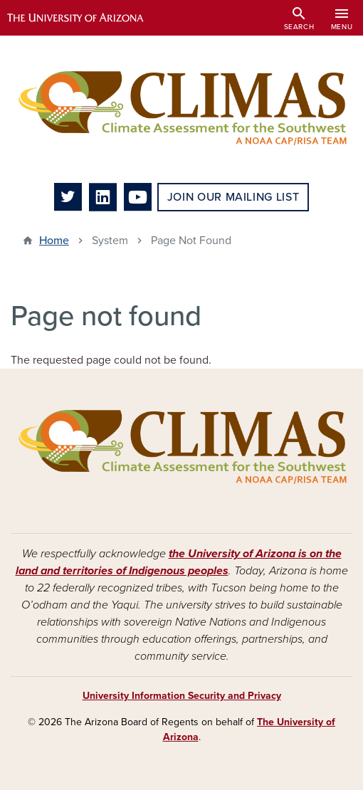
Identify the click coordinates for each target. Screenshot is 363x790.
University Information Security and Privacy (182, 696)
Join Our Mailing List (233, 197)
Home (54, 240)
